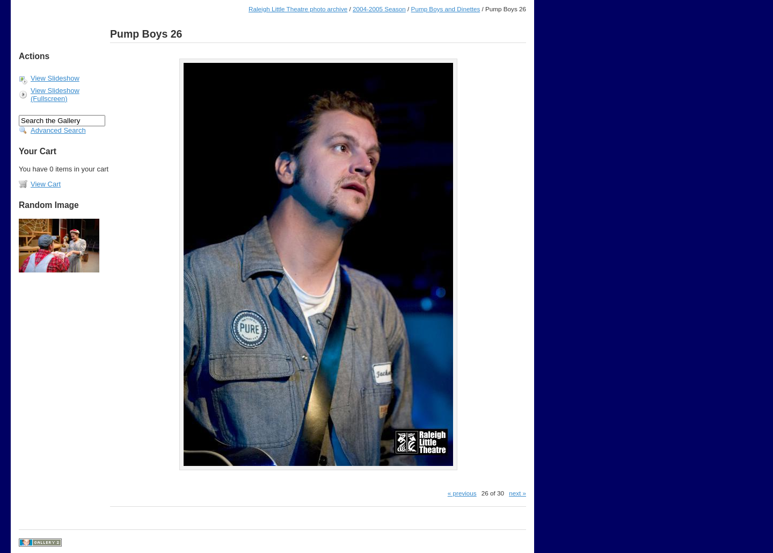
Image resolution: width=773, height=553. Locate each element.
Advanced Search (58, 130)
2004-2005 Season (379, 8)
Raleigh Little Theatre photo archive (298, 8)
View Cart (46, 184)
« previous (462, 493)
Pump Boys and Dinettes (445, 8)
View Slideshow (55, 78)
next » (517, 493)
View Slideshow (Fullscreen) (55, 95)
